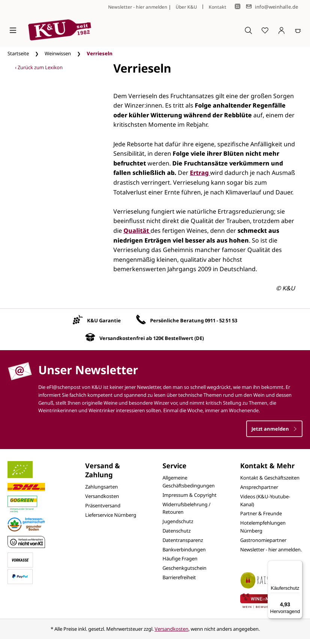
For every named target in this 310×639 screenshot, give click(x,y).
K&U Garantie (104, 320)
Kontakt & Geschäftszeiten (269, 477)
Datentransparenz (183, 540)
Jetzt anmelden (274, 428)
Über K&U (186, 7)
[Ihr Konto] (281, 30)
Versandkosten (102, 496)
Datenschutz (177, 530)
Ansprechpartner (259, 487)
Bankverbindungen (184, 549)
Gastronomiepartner (263, 540)
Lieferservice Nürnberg (110, 515)
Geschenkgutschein (184, 568)
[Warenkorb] (298, 30)
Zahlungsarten (101, 486)
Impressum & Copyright (190, 495)
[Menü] (13, 30)
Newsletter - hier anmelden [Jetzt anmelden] (137, 7)
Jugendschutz (178, 521)
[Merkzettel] (265, 30)
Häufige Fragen (180, 558)
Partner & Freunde (261, 513)
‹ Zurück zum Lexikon (39, 67)
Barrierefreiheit (179, 577)
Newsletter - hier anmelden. (271, 549)
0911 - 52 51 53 (221, 320)
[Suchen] (248, 30)
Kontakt (217, 7)
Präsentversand (102, 505)
